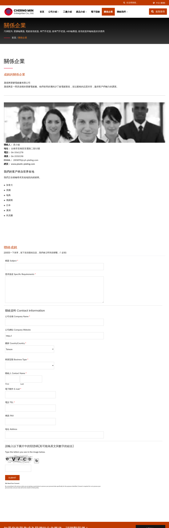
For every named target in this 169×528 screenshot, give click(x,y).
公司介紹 (53, 11)
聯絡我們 (122, 11)
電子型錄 (95, 11)
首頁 (42, 11)
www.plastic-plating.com (23, 164)
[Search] (138, 2)
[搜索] (124, 2)
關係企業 (108, 11)
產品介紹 (81, 11)
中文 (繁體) (160, 3)
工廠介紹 (67, 11)
